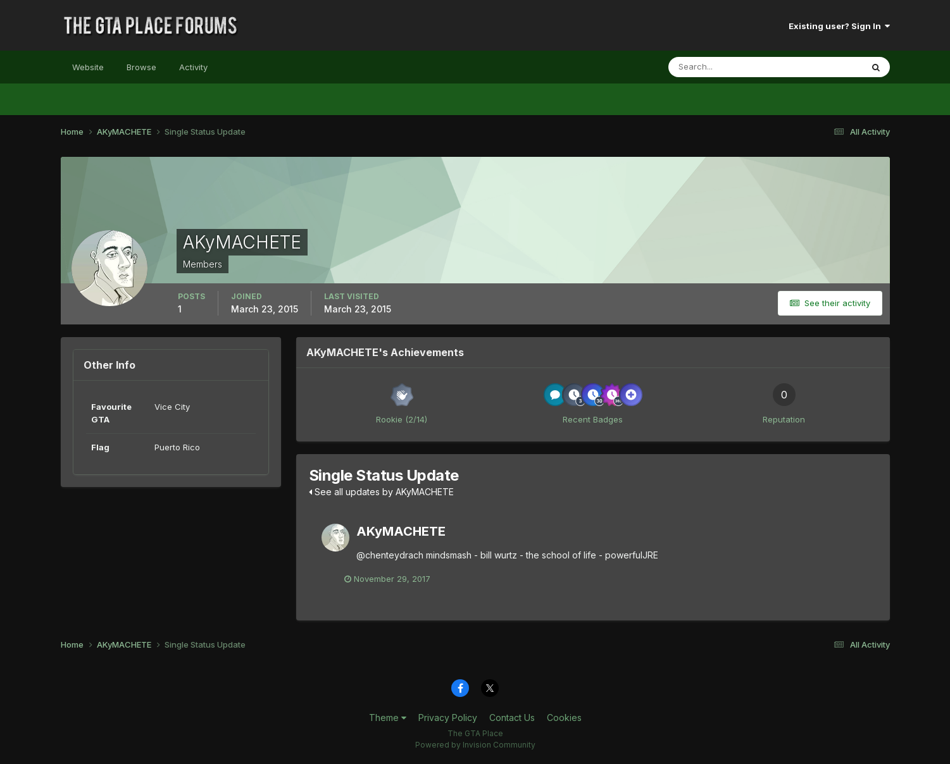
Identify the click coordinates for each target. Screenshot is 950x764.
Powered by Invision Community (475, 745)
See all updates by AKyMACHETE (381, 491)
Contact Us (512, 718)
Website (88, 67)
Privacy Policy (447, 718)
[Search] (724, 67)
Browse (141, 67)
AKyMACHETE (401, 531)
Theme (387, 718)
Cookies (564, 718)
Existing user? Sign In (839, 26)
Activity (193, 67)
